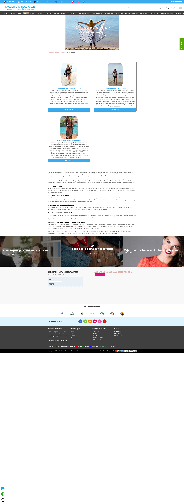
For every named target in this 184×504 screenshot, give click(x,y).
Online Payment (119, 335)
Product (154, 8)
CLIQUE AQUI (100, 275)
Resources (117, 333)
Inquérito (161, 8)
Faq (71, 333)
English (172, 1)
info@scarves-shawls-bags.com (43, 2)
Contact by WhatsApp (24, 2)
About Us (72, 331)
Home (51, 52)
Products (72, 335)
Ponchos (41, 13)
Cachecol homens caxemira (135, 13)
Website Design (91, 351)
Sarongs (33, 13)
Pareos (26, 13)
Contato (145, 8)
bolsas (64, 13)
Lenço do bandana (150, 13)
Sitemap (94, 335)
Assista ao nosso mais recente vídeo (113, 272)
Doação (173, 8)
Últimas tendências (97, 13)
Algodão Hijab (171, 13)
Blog (167, 8)
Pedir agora (93, 253)
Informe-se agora (9, 254)
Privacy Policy (118, 331)
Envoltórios (72, 13)
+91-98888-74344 (9, 2)
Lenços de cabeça (121, 13)
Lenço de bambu (161, 13)
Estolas (14, 13)
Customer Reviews (97, 337)
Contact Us (95, 331)
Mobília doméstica (84, 13)
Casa (129, 8)
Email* (55, 280)
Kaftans (57, 13)
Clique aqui (128, 252)
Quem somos (137, 8)
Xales (20, 13)
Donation (73, 337)
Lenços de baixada (110, 13)
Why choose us (96, 339)
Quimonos (49, 13)
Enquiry (69, 110)
